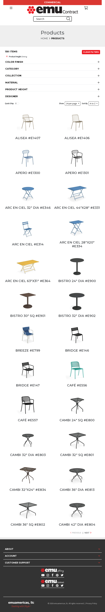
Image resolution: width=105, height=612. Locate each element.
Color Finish (14, 62)
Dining (18, 56)
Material (11, 82)
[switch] (17, 103)
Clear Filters (91, 52)
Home (44, 38)
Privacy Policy (91, 603)
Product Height (16, 89)
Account (11, 556)
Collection (13, 75)
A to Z (93, 103)
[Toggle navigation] (11, 8)
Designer (11, 96)
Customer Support (17, 562)
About (9, 549)
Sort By (85, 103)
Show (61, 103)
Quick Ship (9, 103)
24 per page (72, 103)
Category (12, 68)
